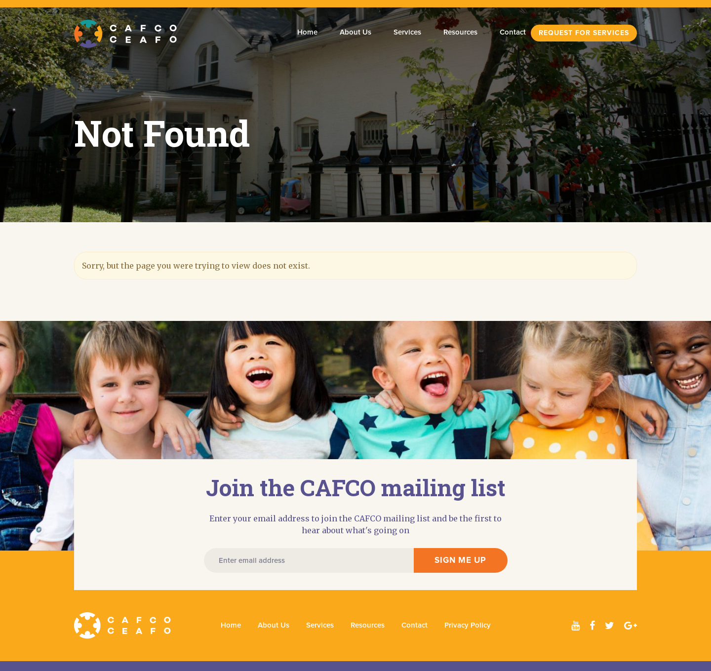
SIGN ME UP (460, 560)
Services (407, 32)
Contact (513, 32)
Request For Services (584, 33)
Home (307, 32)
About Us (355, 32)
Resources (460, 32)
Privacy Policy (467, 625)
